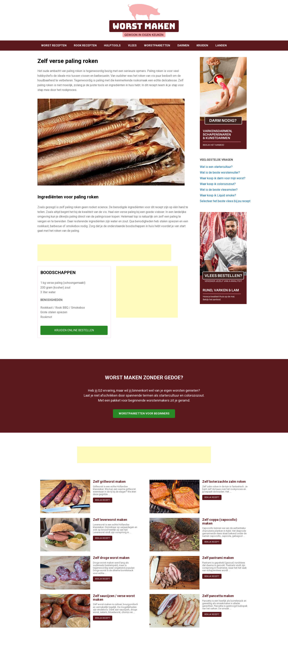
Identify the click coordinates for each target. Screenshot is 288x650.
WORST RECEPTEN (53, 45)
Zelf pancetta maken (218, 596)
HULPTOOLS (112, 45)
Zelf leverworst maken (110, 520)
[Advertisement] (104, 252)
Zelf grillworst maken (109, 481)
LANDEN (221, 45)
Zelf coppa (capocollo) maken (219, 521)
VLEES (132, 45)
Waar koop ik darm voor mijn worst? (222, 178)
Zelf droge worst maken (111, 558)
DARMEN (183, 45)
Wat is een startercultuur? (216, 167)
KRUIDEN (202, 45)
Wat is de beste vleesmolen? (218, 189)
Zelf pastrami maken (218, 558)
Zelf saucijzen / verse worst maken (114, 597)
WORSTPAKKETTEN (157, 45)
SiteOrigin (142, 643)
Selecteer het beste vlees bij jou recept (225, 201)
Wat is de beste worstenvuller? (220, 172)
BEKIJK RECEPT (102, 500)
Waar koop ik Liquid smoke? (218, 195)
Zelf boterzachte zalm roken (224, 481)
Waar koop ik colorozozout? (218, 184)
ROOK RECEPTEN (85, 45)
